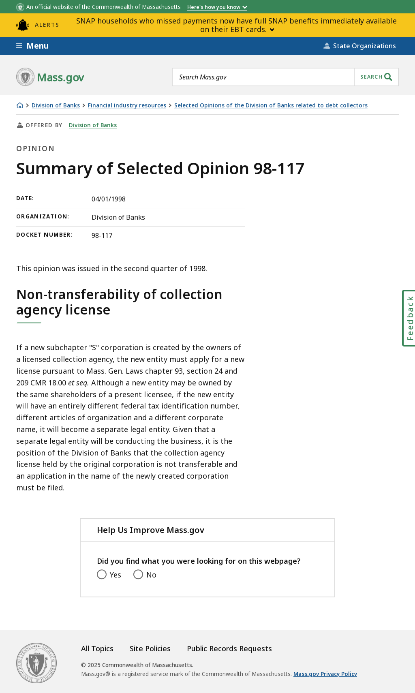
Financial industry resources (127, 105)
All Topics (97, 648)
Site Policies (150, 648)
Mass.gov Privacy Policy (325, 674)
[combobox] (285, 77)
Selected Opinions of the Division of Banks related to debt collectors (271, 105)
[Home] (20, 105)
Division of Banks (56, 105)
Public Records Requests (229, 648)
